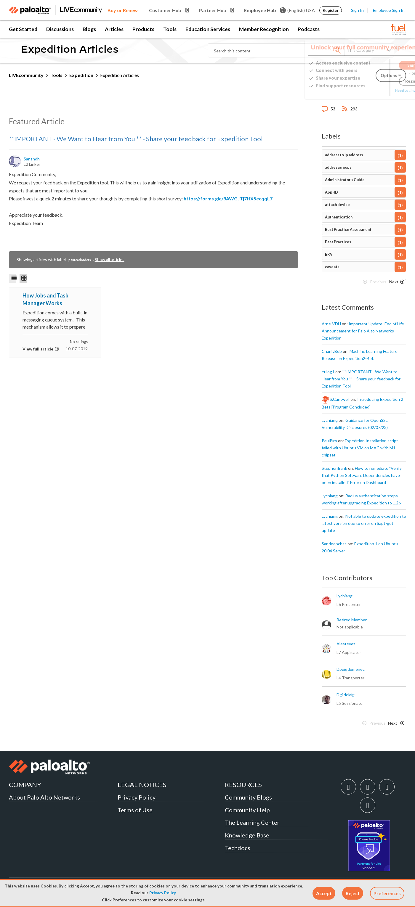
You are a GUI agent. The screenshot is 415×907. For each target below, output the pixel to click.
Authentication (338, 217)
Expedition (81, 75)
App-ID (331, 192)
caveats (332, 267)
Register (331, 10)
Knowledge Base (247, 835)
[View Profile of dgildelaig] (346, 695)
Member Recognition (264, 29)
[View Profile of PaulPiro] (329, 440)
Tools (170, 29)
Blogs (89, 29)
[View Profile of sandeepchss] (334, 543)
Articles (114, 29)
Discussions (60, 29)
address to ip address (344, 155)
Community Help (247, 809)
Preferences (387, 893)
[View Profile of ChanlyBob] (332, 351)
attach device (337, 204)
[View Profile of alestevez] (346, 644)
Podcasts (309, 29)
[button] (324, 893)
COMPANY (25, 785)
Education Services (207, 29)
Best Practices (338, 242)
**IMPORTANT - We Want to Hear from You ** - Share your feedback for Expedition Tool (136, 139)
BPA (328, 254)
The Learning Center (252, 822)
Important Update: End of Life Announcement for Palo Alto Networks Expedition (363, 330)
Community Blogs (248, 797)
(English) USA (297, 10)
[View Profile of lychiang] (330, 420)
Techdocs (237, 847)
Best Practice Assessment (348, 229)
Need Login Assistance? (379, 90)
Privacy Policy (162, 892)
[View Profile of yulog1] (328, 371)
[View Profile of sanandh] (32, 159)
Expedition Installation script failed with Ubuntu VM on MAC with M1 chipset (360, 447)
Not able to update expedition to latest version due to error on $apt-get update (364, 523)
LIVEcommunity (26, 75)
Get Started (23, 29)
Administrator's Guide (345, 180)
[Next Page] (395, 283)
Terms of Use (135, 809)
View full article (38, 348)
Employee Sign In (389, 10)
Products (143, 29)
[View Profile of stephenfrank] (334, 468)
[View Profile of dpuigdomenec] (351, 669)
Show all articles (109, 259)
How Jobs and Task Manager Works (45, 299)
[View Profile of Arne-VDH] (331, 323)
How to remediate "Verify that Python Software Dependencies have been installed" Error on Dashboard (362, 475)
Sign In (357, 10)
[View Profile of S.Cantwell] (340, 399)
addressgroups (338, 167)
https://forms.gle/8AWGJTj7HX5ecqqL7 (228, 198)
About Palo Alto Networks (44, 797)
